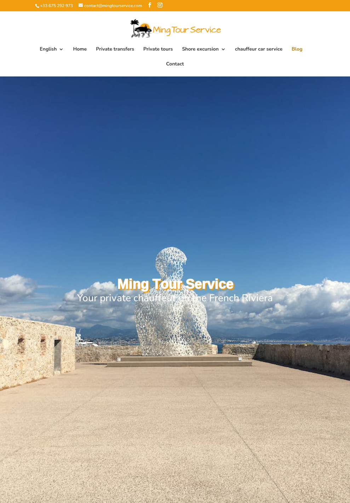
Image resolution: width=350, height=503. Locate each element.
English (48, 49)
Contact (175, 64)
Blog (297, 49)
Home (80, 49)
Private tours (158, 49)
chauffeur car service (258, 49)
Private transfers (115, 49)
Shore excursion (200, 49)
